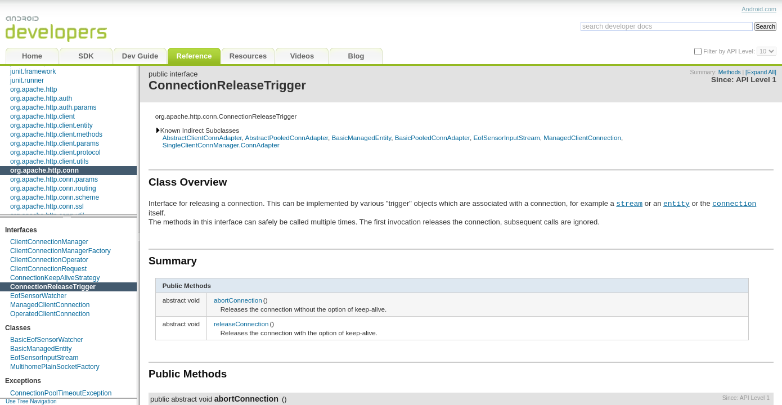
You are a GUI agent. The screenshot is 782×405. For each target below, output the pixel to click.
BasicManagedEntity (40, 349)
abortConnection (238, 300)
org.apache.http (33, 89)
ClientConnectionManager (49, 242)
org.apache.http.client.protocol (55, 152)
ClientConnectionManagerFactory (60, 251)
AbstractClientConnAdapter (202, 137)
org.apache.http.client (42, 116)
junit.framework (33, 71)
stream (629, 203)
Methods (729, 72)
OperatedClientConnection (49, 314)
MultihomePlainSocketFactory (55, 367)
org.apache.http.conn (44, 170)
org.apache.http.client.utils (49, 161)
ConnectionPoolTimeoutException (60, 393)
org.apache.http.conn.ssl (47, 206)
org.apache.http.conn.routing (53, 188)
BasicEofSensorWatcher (46, 340)
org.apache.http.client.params (54, 143)
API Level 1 (756, 79)
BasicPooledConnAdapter (432, 137)
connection (734, 203)
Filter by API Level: (730, 51)
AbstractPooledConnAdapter (287, 137)
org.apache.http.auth (41, 98)
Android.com (758, 9)
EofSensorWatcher (38, 296)
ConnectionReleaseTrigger (53, 287)
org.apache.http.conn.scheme (54, 197)
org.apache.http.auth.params (53, 107)
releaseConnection (241, 323)
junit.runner (27, 80)
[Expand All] (760, 72)
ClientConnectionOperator (49, 260)
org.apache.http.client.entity (51, 125)
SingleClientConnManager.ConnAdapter (221, 144)
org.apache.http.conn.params (54, 179)
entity (676, 203)
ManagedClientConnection (49, 305)
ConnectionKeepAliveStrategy (55, 278)
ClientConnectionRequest (48, 269)
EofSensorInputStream (44, 358)
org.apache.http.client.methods (56, 134)
